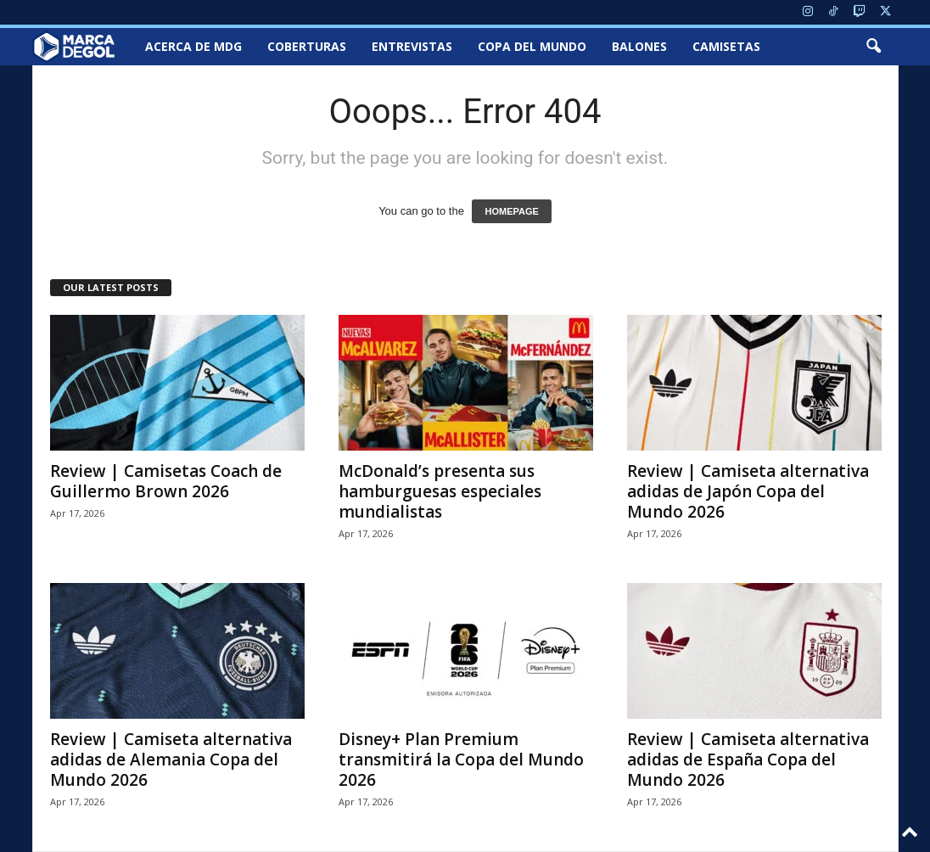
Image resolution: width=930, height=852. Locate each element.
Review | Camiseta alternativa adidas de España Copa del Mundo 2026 (748, 759)
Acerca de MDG (193, 46)
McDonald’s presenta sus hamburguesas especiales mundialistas (440, 491)
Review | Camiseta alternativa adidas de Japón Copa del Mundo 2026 (748, 491)
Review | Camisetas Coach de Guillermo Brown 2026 (166, 481)
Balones (639, 46)
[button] (873, 46)
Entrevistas (412, 46)
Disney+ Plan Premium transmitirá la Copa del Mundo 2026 (461, 759)
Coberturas (306, 46)
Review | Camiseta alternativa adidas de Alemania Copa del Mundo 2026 (171, 759)
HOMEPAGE (511, 211)
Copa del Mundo (532, 46)
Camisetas (726, 46)
